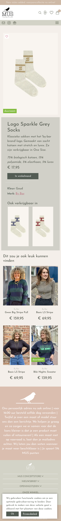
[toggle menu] (57, 23)
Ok (12, 514)
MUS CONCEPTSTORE (30, 476)
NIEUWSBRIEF (29, 481)
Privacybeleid (30, 514)
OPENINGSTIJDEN (30, 486)
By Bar (20, 193)
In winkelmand (23, 176)
